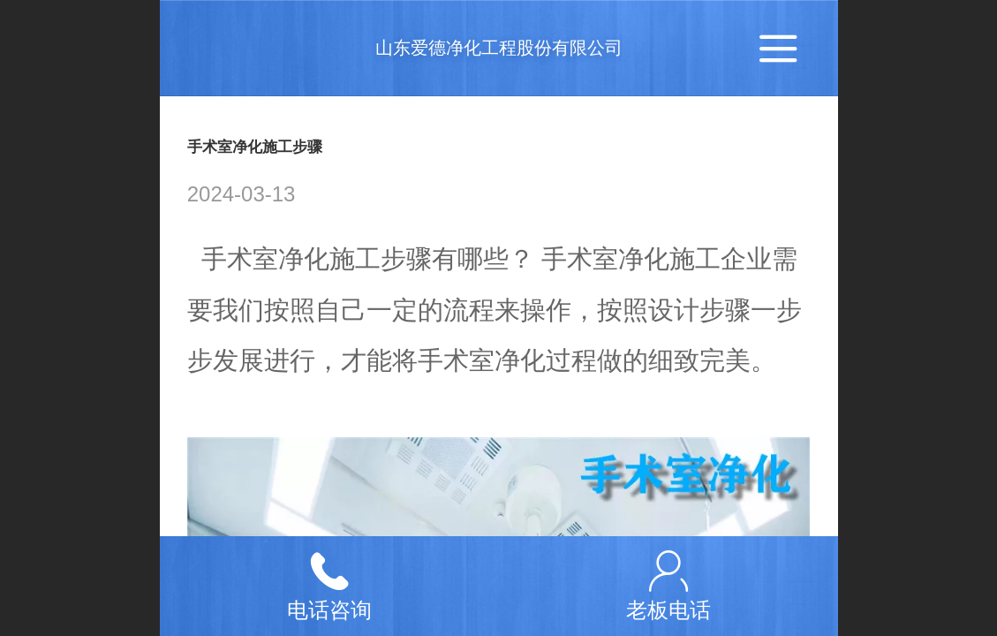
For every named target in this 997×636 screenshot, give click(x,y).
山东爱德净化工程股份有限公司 (499, 47)
